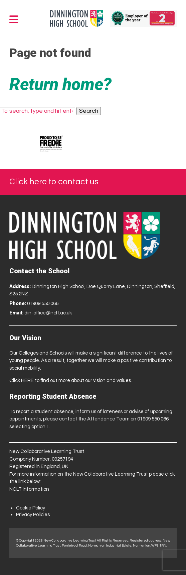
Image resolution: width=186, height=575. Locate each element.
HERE (27, 380)
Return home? (60, 84)
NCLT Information (29, 489)
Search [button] (88, 111)
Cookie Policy (30, 507)
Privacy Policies (33, 514)
